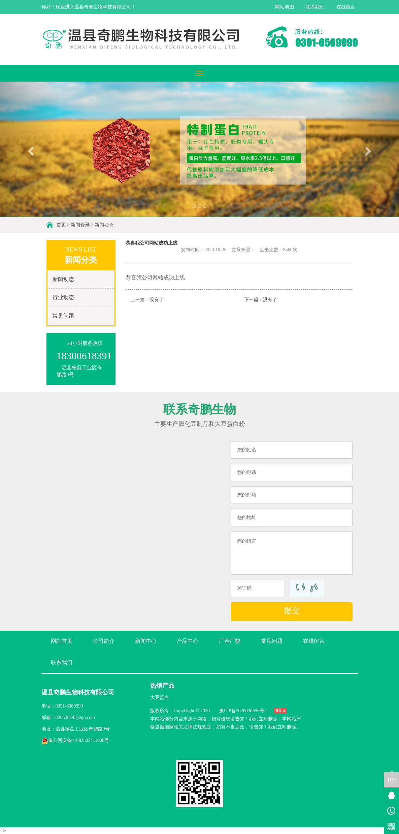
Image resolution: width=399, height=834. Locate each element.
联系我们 (315, 6)
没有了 (156, 299)
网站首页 (61, 641)
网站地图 (284, 6)
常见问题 (63, 316)
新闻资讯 (80, 224)
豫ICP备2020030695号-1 (243, 710)
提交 (292, 610)
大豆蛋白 (159, 697)
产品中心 (187, 641)
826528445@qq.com (75, 717)
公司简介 (103, 641)
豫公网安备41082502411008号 (75, 740)
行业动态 (63, 297)
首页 (61, 224)
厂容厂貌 (229, 641)
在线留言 (345, 6)
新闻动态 (104, 224)
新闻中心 (146, 641)
